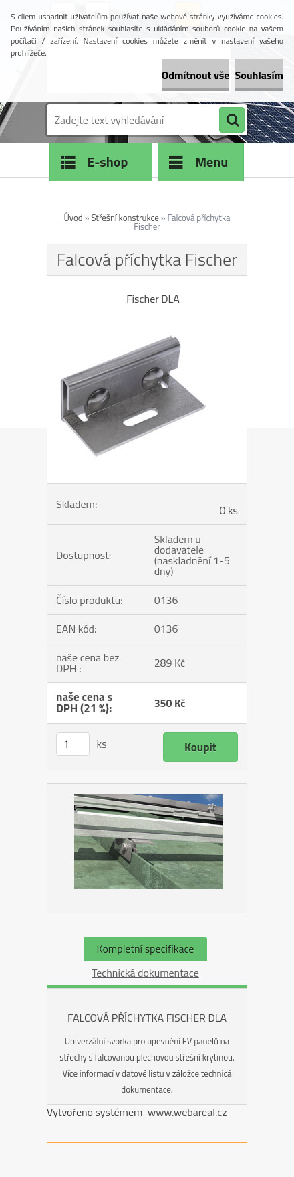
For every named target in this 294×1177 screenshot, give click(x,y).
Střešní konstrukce (124, 217)
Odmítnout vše (196, 75)
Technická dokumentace (145, 973)
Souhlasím (259, 75)
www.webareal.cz (187, 1112)
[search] (232, 120)
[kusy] (73, 744)
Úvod (72, 217)
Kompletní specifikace (145, 949)
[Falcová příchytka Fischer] (147, 323)
